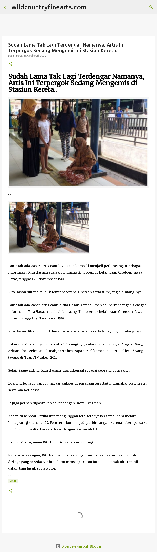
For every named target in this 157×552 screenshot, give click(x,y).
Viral (13, 481)
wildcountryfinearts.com (48, 7)
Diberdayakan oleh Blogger (78, 546)
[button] (10, 64)
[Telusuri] (92, 7)
